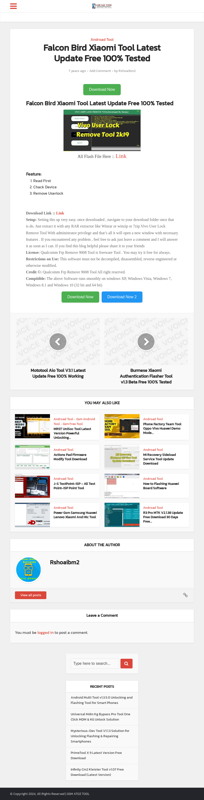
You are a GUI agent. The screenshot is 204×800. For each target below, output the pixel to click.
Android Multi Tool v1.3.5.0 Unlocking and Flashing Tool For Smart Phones (102, 700)
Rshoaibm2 (127, 71)
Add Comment (100, 71)
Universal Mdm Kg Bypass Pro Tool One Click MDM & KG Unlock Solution (100, 717)
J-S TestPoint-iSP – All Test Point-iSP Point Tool (74, 486)
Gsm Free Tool (73, 424)
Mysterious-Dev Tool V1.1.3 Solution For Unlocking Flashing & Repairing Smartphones (100, 736)
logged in (45, 632)
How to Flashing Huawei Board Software (161, 486)
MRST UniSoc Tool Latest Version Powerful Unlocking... (72, 433)
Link (121, 156)
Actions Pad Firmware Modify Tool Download (70, 457)
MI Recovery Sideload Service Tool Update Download (159, 459)
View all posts (30, 595)
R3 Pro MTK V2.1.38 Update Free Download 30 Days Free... (163, 517)
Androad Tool (102, 39)
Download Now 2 (122, 297)
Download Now (102, 89)
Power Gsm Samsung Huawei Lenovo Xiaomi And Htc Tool (75, 515)
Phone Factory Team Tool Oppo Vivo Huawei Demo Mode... (162, 428)
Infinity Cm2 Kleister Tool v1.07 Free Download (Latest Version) (97, 772)
